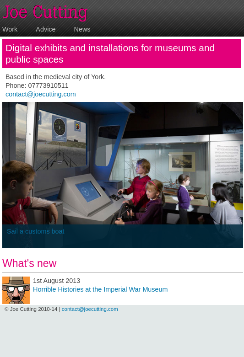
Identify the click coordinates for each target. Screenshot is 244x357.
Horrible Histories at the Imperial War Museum (100, 289)
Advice (45, 29)
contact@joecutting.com (40, 94)
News (82, 29)
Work (9, 29)
